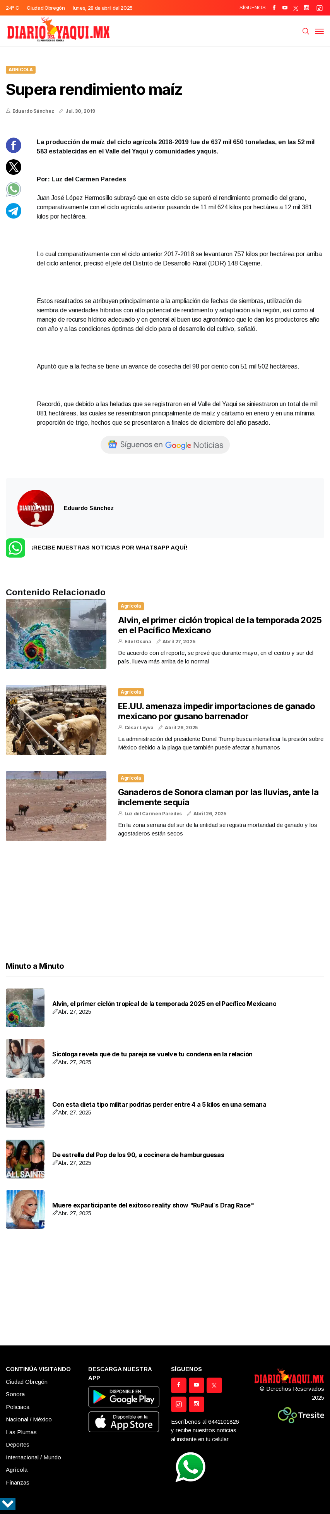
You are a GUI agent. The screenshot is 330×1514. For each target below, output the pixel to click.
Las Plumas (21, 1432)
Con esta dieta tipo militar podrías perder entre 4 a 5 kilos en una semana (159, 1104)
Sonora (15, 1394)
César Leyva (139, 727)
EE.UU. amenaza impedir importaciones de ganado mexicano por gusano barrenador (216, 711)
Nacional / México (29, 1419)
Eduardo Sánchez (33, 111)
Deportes (17, 1444)
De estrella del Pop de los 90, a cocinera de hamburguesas (138, 1155)
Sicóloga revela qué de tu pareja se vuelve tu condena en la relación (152, 1054)
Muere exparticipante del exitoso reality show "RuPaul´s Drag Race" (153, 1205)
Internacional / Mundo (33, 1457)
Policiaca (17, 1407)
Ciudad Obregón (27, 1381)
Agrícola (21, 69)
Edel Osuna (138, 641)
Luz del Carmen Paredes (153, 813)
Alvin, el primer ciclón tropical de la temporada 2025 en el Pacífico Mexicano (164, 1004)
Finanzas (17, 1482)
